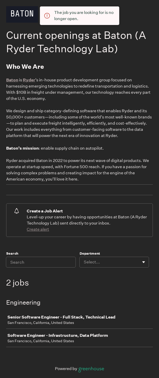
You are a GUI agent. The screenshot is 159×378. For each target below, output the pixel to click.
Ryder (29, 79)
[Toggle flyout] (144, 262)
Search (12, 253)
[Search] (41, 262)
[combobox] (84, 262)
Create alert (38, 229)
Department (90, 253)
